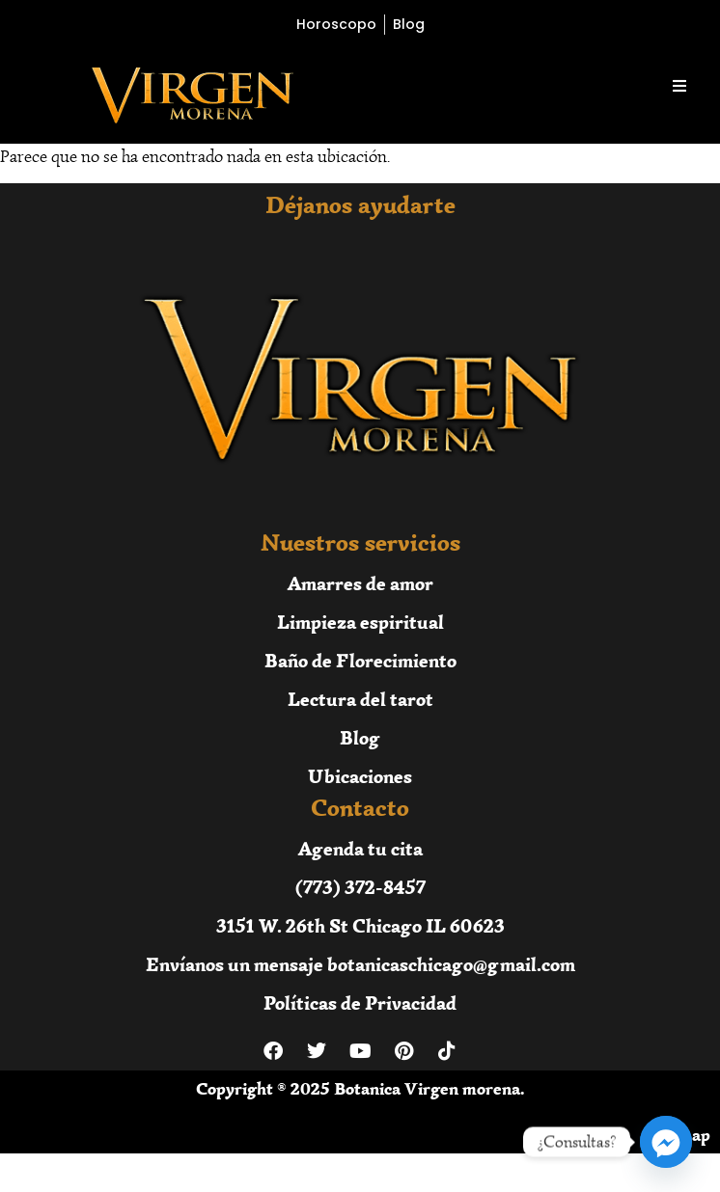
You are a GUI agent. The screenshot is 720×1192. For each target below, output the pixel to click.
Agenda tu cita (360, 848)
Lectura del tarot (360, 699)
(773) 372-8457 (360, 887)
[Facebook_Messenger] (666, 1142)
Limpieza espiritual (360, 622)
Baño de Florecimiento (360, 660)
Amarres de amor (360, 583)
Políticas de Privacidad (360, 1002)
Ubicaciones (360, 776)
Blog (360, 737)
